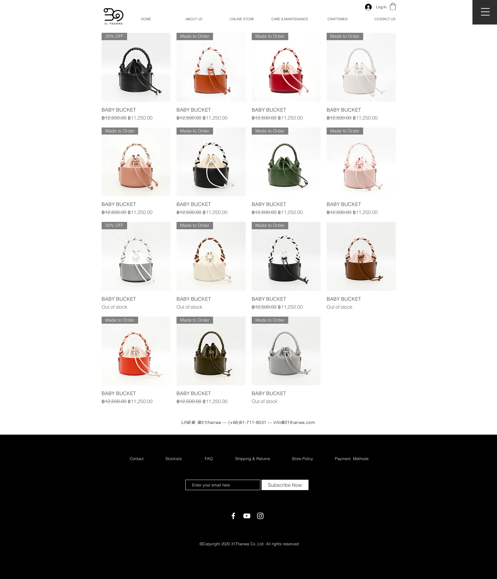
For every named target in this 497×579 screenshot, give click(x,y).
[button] (485, 11)
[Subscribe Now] (285, 485)
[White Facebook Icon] (233, 516)
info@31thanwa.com (294, 422)
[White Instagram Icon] (260, 516)
